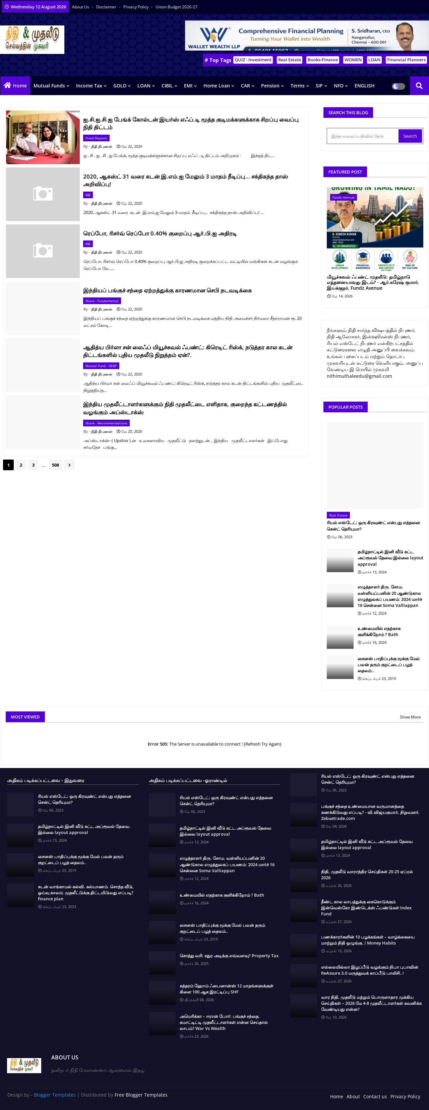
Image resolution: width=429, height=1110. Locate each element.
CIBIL (167, 85)
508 (55, 465)
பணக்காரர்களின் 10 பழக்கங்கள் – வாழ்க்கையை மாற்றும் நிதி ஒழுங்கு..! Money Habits (368, 940)
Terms (298, 85)
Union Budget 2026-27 (176, 7)
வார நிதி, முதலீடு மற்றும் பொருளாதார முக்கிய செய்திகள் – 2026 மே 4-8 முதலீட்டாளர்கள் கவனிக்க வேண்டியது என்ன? (371, 1003)
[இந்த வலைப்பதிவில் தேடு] (363, 136)
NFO (339, 85)
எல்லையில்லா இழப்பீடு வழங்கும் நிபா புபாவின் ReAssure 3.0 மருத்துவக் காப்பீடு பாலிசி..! (369, 970)
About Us (81, 7)
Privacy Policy (136, 7)
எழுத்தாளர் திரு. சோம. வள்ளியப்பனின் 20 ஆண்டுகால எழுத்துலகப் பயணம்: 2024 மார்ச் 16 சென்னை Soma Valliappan (390, 596)
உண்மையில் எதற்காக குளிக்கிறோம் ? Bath (379, 631)
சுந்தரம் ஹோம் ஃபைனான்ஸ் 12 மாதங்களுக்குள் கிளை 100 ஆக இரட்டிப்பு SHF (226, 989)
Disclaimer (106, 7)
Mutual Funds (49, 85)
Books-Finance (323, 60)
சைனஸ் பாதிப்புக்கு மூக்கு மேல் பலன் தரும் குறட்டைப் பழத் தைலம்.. (389, 664)
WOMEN (353, 60)
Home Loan (216, 85)
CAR (245, 85)
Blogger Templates (55, 1095)
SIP (319, 85)
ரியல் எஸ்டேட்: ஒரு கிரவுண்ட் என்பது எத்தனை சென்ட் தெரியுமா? (373, 525)
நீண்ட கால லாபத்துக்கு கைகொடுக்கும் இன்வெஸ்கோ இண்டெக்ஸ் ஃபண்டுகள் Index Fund (366, 908)
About (353, 1096)
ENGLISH (365, 85)
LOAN (374, 60)
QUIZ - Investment (253, 60)
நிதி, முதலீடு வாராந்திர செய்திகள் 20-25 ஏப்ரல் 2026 (367, 875)
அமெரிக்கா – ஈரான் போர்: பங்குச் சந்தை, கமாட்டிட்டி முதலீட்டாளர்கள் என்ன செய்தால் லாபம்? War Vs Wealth (224, 1022)
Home (20, 85)
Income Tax (89, 85)
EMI (188, 85)
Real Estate (289, 60)
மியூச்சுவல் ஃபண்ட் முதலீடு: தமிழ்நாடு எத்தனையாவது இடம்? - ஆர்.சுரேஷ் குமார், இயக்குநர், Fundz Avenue (373, 282)
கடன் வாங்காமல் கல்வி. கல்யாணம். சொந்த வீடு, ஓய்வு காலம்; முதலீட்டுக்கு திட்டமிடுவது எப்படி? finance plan (86, 893)
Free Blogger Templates (141, 1095)
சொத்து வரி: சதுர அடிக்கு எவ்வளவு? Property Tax (229, 956)
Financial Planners (406, 60)
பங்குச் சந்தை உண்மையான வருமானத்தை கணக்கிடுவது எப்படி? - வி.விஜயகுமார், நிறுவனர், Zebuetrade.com (370, 812)
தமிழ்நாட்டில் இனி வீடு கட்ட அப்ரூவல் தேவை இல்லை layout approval (390, 558)
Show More (410, 717)
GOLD (119, 85)
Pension (270, 85)
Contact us (375, 1096)
